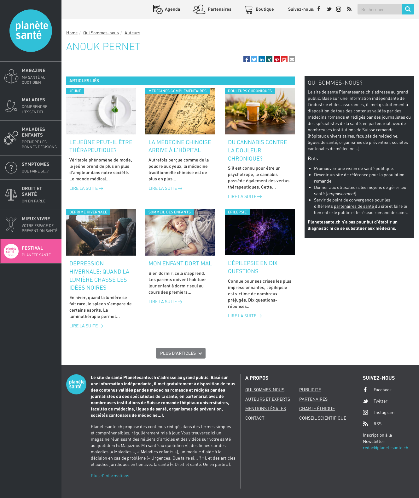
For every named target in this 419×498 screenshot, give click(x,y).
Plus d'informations (110, 475)
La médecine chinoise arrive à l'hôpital (179, 146)
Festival (40, 251)
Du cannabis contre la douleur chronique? (257, 150)
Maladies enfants (40, 138)
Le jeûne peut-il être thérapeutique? (100, 146)
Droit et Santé (40, 194)
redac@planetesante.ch (385, 447)
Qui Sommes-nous (101, 32)
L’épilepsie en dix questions (252, 266)
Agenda (172, 9)
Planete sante (30, 30)
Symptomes (40, 167)
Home (72, 32)
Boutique (264, 9)
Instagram (378, 412)
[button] (246, 59)
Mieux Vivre (40, 224)
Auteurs (132, 32)
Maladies (40, 105)
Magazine (40, 76)
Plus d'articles (178, 353)
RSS (372, 424)
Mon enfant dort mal (180, 263)
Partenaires (219, 9)
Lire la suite (86, 188)
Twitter (375, 401)
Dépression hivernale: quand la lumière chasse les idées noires (99, 275)
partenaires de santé (354, 206)
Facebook (377, 390)
